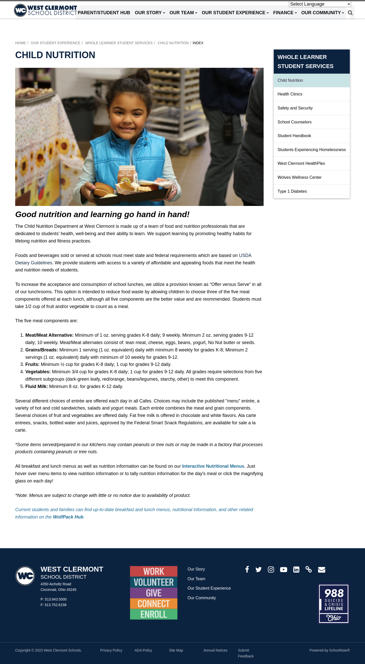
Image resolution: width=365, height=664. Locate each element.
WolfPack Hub (68, 517)
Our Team (196, 579)
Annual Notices (215, 650)
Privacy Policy (111, 650)
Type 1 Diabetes (292, 191)
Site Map (176, 650)
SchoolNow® (339, 650)
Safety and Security (295, 108)
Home (20, 43)
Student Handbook (302, 137)
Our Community (202, 598)
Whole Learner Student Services (119, 43)
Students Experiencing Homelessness (312, 150)
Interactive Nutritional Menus (213, 466)
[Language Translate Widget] (320, 4)
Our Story (196, 569)
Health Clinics (290, 94)
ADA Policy (143, 650)
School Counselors (295, 122)
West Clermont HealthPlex (301, 163)
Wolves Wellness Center (300, 177)
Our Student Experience (55, 43)
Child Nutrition (173, 43)
